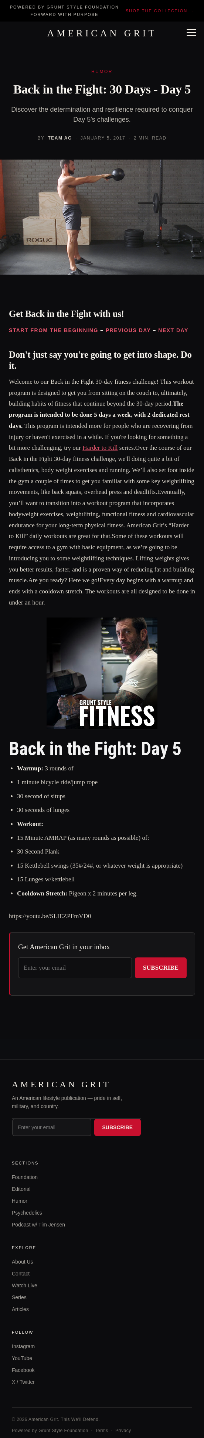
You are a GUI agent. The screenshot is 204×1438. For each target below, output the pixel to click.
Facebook (23, 1370)
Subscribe (160, 967)
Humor (19, 1201)
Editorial (21, 1189)
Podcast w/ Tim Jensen (38, 1225)
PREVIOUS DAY (128, 330)
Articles (20, 1309)
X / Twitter (23, 1382)
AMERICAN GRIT (102, 33)
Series (19, 1297)
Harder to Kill (100, 447)
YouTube (22, 1358)
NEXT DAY (173, 330)
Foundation (25, 1177)
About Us (22, 1262)
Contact (21, 1274)
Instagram (23, 1346)
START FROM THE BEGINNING (53, 330)
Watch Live (24, 1285)
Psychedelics (27, 1213)
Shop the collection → (160, 11)
